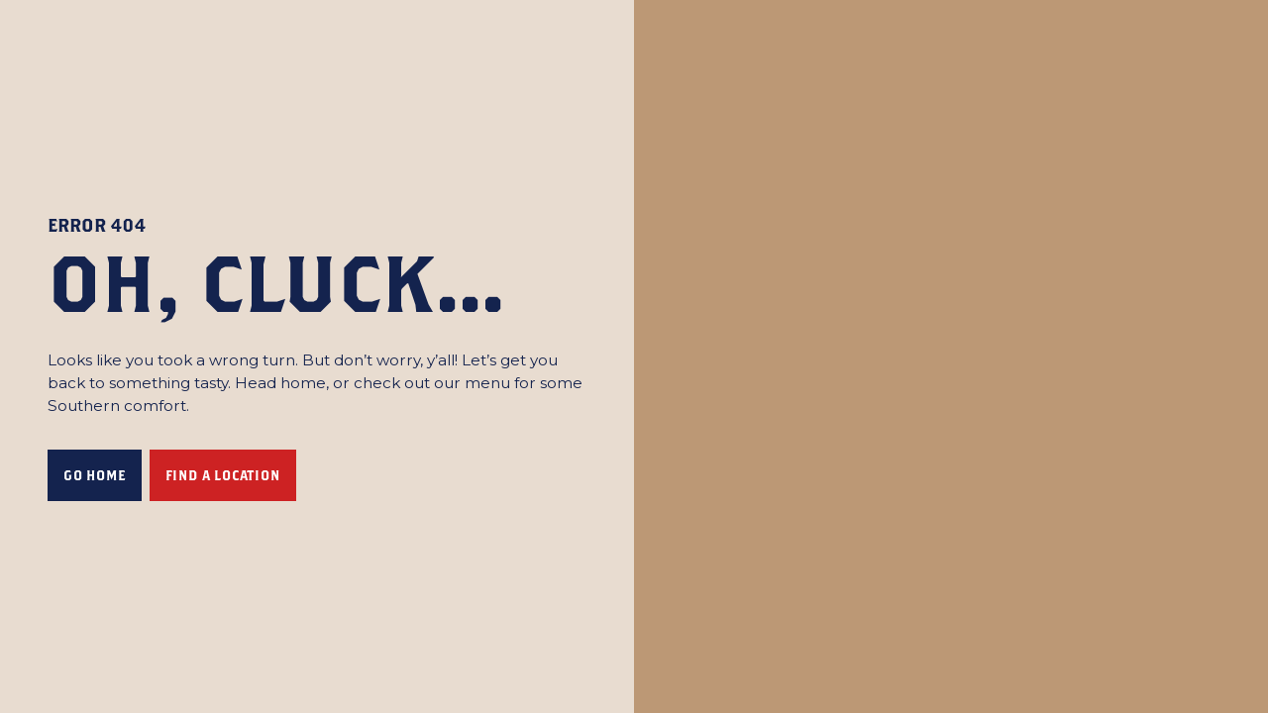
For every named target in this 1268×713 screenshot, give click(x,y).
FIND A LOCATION (222, 475)
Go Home (94, 475)
